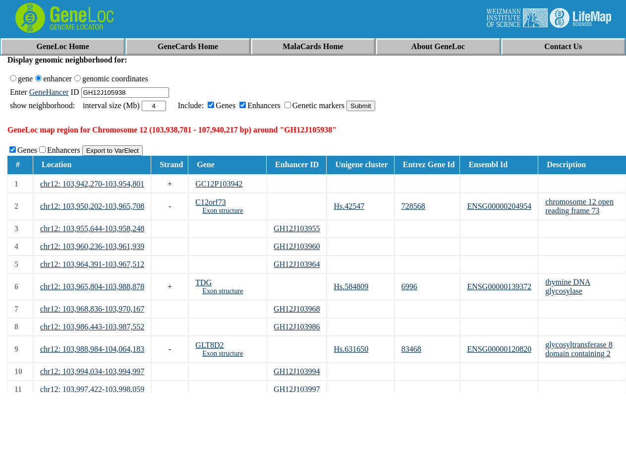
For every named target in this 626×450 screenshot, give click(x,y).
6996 (409, 286)
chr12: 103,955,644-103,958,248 (92, 228)
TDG (203, 282)
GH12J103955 (297, 228)
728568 (413, 206)
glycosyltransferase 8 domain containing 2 (579, 349)
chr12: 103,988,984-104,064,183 (92, 349)
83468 (411, 349)
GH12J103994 (297, 371)
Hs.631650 (351, 349)
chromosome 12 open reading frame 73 (579, 206)
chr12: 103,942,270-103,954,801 (92, 184)
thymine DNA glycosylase (567, 286)
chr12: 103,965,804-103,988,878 (92, 286)
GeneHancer (49, 92)
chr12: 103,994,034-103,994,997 (92, 371)
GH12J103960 (297, 246)
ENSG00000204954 (499, 206)
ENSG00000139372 (499, 286)
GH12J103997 (297, 389)
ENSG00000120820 (499, 349)
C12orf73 (210, 202)
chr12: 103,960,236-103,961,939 (92, 246)
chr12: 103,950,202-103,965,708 (92, 206)
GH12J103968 (297, 309)
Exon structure (222, 210)
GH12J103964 (297, 264)
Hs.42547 (349, 206)
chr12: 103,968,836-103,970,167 (92, 309)
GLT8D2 (209, 345)
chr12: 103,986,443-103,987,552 (92, 326)
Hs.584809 (351, 286)
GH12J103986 (297, 326)
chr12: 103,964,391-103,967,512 (92, 264)
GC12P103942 (218, 184)
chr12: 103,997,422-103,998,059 (92, 389)
